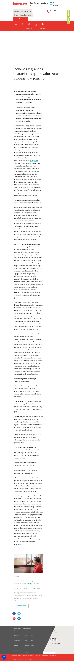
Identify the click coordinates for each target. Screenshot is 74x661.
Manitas (25, 640)
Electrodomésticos (17, 635)
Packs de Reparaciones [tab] (22, 11)
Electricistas (26, 630)
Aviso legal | (14, 659)
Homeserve (34, 160)
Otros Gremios (32, 645)
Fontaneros (25, 635)
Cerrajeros (31, 635)
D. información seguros (17, 650)
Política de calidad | (35, 659)
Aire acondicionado (17, 640)
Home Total (16, 645)
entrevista (30, 583)
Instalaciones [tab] (22, 19)
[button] (4, 657)
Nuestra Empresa (27, 652)
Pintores (31, 640)
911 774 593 (53, 12)
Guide (34, 588)
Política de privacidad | (19, 659)
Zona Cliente (53, 630)
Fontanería (16, 630)
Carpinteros (32, 630)
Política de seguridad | (30, 659)
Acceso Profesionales (54, 632)
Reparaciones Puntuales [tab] (22, 15)
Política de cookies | (24, 659)
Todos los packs (16, 647)
